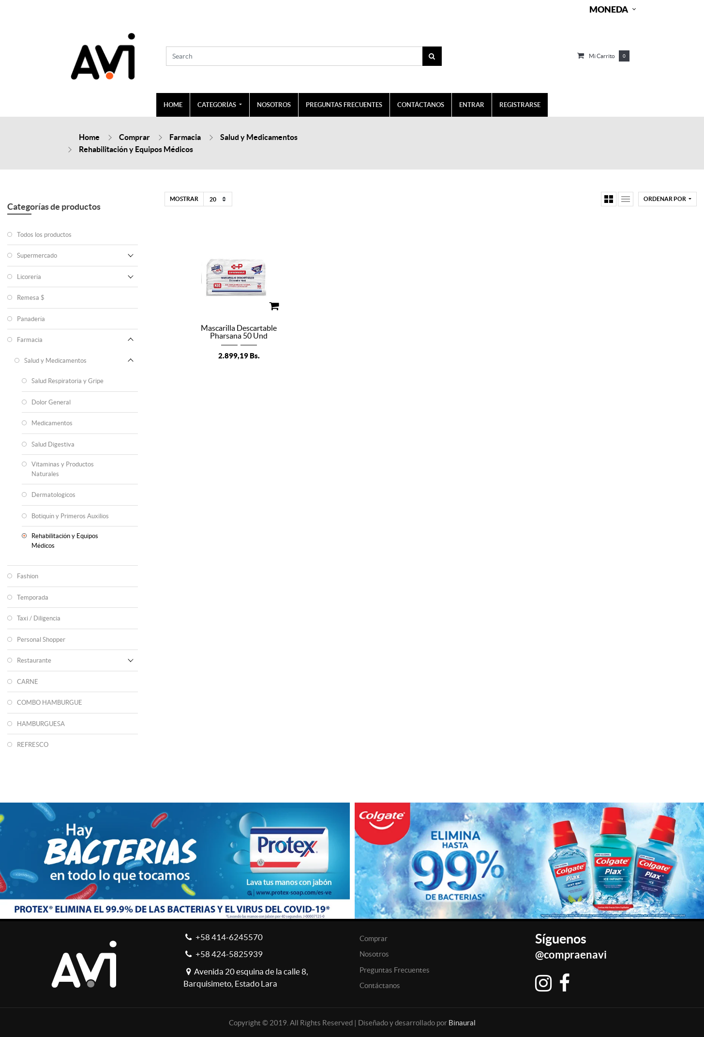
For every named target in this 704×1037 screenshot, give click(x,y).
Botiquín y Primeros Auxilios (70, 516)
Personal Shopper (41, 639)
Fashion (27, 576)
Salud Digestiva (53, 444)
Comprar (134, 137)
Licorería (29, 276)
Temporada (32, 597)
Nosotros (374, 954)
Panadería (31, 319)
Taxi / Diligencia (38, 618)
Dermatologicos (53, 494)
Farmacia (185, 137)
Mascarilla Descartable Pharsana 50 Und (239, 332)
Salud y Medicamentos (259, 137)
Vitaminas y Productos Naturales (62, 469)
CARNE (27, 681)
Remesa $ (31, 297)
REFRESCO (32, 744)
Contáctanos (379, 985)
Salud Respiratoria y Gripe (67, 381)
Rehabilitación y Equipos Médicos (136, 149)
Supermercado (37, 255)
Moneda (608, 9)
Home (89, 137)
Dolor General (51, 402)
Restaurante (34, 660)
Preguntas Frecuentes (394, 970)
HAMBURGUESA (41, 723)
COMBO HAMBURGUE (49, 702)
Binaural (462, 1023)
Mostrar (184, 199)
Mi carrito (602, 56)
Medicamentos (52, 423)
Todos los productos (44, 234)
